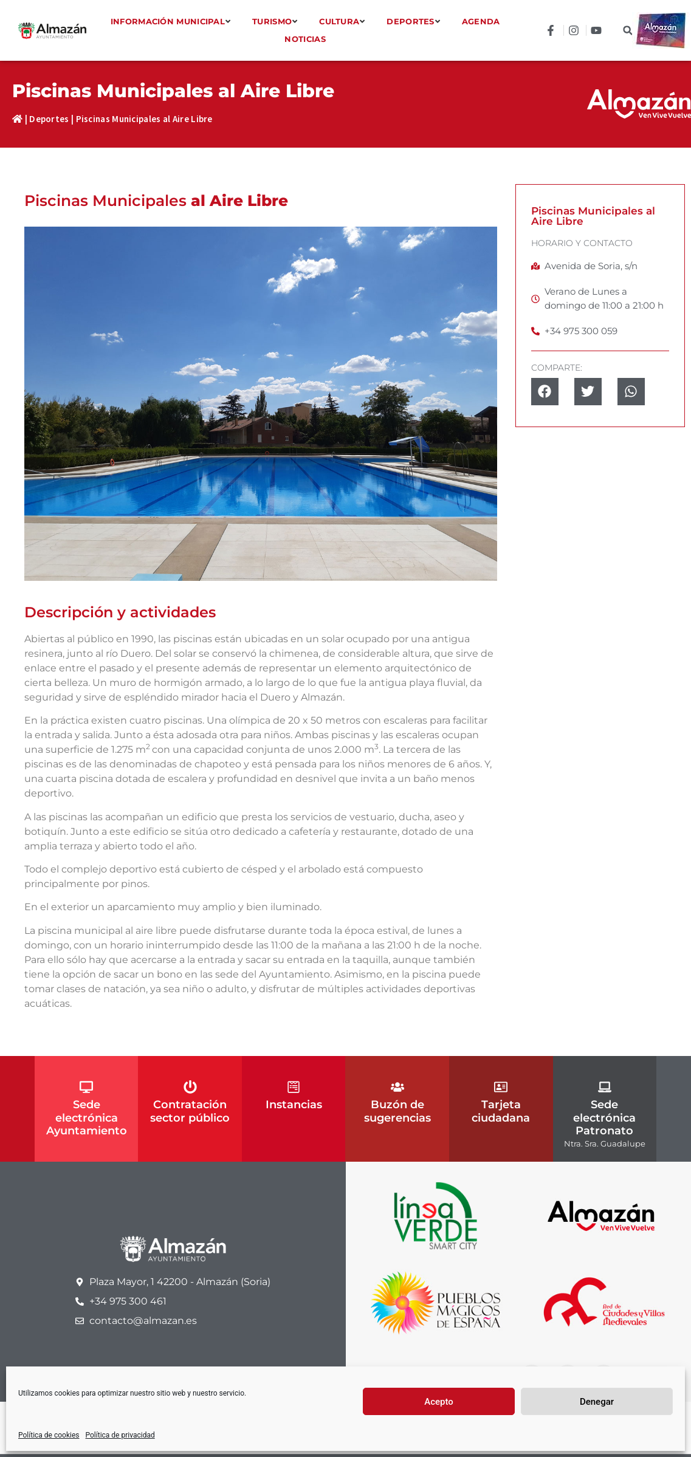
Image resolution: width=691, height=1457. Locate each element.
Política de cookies (49, 1435)
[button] (627, 30)
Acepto (438, 1401)
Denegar (597, 1401)
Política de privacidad (120, 1435)
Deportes (49, 119)
